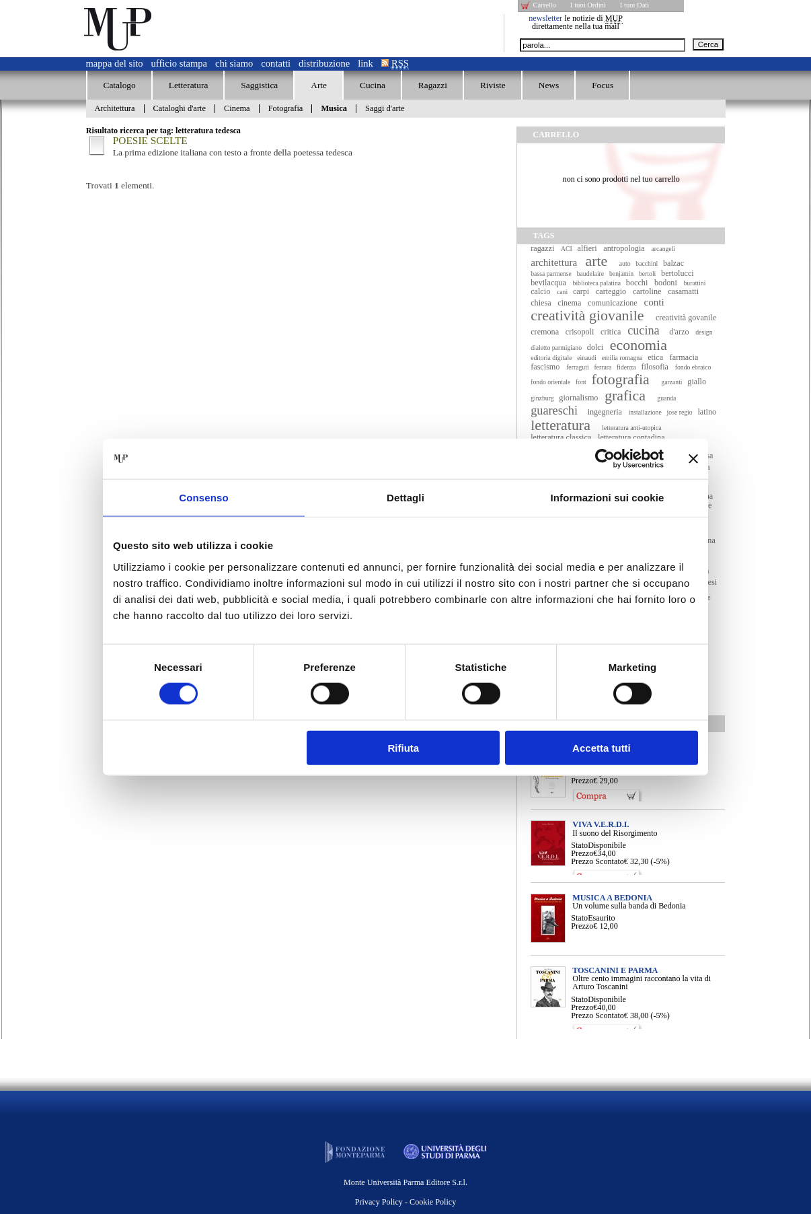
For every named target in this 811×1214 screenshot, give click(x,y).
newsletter (545, 18)
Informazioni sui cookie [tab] (607, 497)
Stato (579, 845)
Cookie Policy (433, 1202)
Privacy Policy (379, 1202)
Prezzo (582, 780)
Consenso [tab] (203, 497)
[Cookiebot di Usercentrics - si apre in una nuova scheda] (605, 459)
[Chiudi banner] (693, 459)
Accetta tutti (601, 747)
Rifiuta (404, 747)
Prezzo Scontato (597, 861)
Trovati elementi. (120, 185)
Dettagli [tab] (405, 497)
